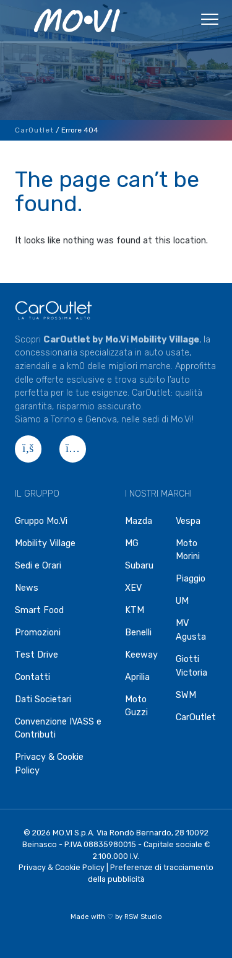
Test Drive (36, 655)
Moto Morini (188, 550)
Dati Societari (43, 699)
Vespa (188, 521)
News (26, 588)
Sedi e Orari (38, 565)
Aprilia (137, 677)
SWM (186, 695)
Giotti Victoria (191, 666)
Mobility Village (45, 543)
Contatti (32, 677)
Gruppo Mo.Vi (41, 521)
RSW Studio (143, 917)
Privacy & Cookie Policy (49, 764)
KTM (134, 610)
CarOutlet (34, 130)
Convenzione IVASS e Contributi (58, 728)
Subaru (139, 565)
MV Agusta (191, 630)
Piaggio (190, 578)
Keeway (141, 655)
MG (132, 543)
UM (182, 601)
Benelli (138, 632)
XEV (133, 588)
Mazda (138, 521)
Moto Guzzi (136, 706)
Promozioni (38, 632)
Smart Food (39, 610)
